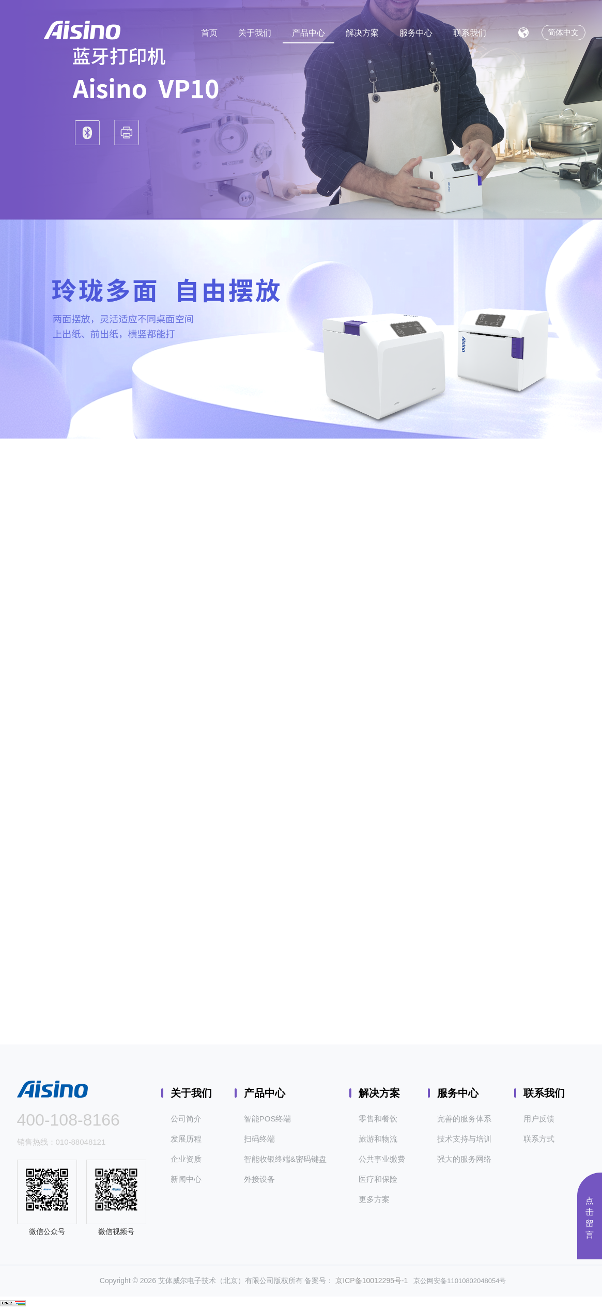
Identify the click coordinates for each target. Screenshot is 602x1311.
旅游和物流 (378, 1138)
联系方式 (538, 1138)
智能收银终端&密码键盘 (285, 1158)
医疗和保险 (378, 1179)
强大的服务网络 (464, 1158)
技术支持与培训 (464, 1138)
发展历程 (186, 1138)
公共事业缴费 (382, 1158)
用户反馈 (538, 1118)
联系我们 (469, 32)
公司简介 (186, 1118)
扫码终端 (259, 1138)
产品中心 (308, 32)
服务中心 (416, 32)
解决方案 (362, 32)
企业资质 (186, 1158)
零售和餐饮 (378, 1118)
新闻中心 (186, 1179)
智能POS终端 (267, 1118)
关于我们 (254, 32)
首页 (209, 32)
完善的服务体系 (464, 1118)
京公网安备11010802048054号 (457, 1281)
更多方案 (374, 1199)
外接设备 (259, 1179)
